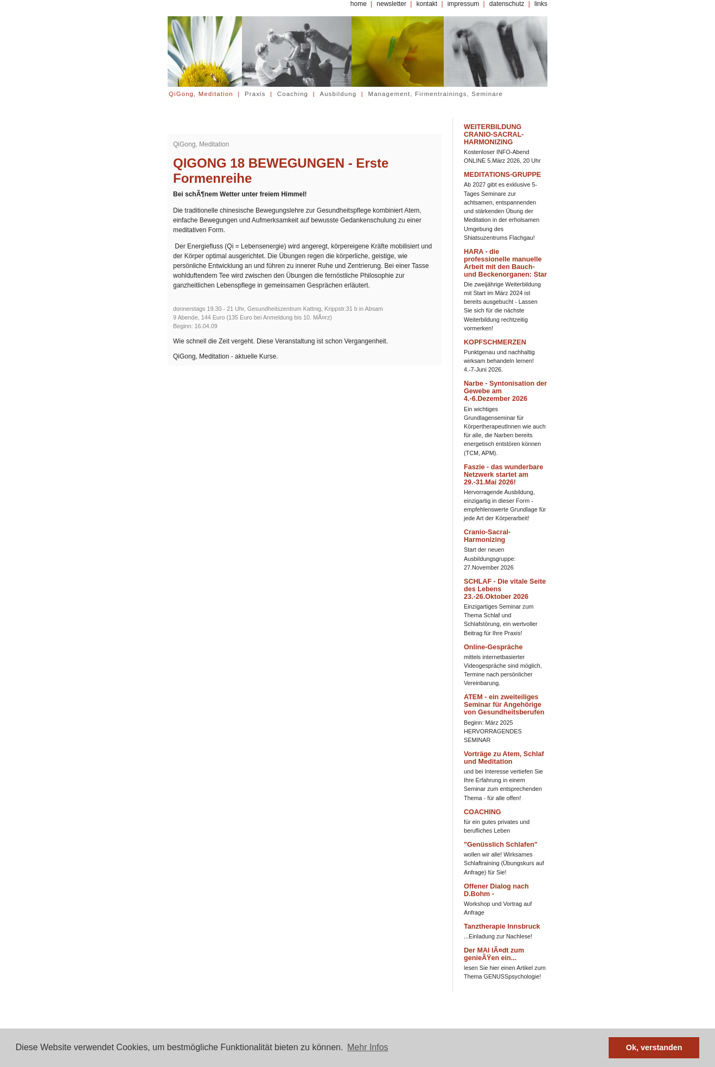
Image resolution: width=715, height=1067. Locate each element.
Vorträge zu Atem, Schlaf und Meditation (504, 757)
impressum (464, 4)
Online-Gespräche (493, 647)
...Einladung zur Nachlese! (498, 936)
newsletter (391, 4)
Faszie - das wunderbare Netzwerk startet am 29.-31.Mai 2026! (503, 474)
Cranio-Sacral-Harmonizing (487, 536)
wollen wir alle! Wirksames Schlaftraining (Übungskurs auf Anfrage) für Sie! (504, 863)
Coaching (292, 94)
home (358, 4)
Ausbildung (338, 94)
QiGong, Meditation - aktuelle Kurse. (225, 356)
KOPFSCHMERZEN (495, 342)
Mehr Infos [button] (367, 1047)
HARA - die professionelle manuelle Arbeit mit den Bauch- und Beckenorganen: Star (505, 263)
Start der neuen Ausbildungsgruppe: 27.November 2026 (489, 558)
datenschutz (507, 4)
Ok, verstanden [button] (654, 1047)
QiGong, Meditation (201, 94)
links (540, 4)
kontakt (426, 4)
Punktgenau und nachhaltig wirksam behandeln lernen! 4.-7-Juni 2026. (499, 361)
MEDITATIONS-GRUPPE (502, 174)
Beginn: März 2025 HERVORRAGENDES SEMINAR (493, 731)
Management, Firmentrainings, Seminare (435, 94)
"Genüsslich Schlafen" (501, 844)
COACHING (482, 812)
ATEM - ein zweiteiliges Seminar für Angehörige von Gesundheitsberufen (504, 704)
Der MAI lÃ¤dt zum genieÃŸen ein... (494, 954)
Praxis (255, 94)
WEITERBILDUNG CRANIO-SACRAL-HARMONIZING (494, 134)
